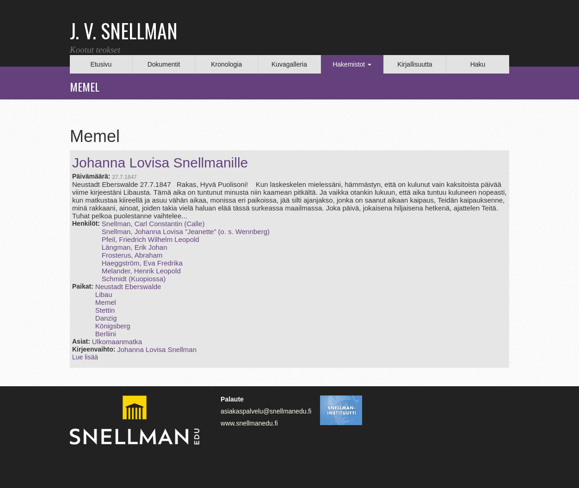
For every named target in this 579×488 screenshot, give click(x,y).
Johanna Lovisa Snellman (157, 349)
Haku (478, 64)
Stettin (105, 310)
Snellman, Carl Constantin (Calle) (153, 224)
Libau (103, 294)
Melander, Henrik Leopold (141, 271)
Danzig (106, 318)
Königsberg (112, 326)
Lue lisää (85, 357)
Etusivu (100, 64)
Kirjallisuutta (414, 64)
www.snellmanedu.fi (249, 423)
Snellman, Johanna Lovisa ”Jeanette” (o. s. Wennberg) (186, 231)
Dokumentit (164, 64)
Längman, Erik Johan (134, 247)
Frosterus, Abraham (132, 255)
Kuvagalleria (289, 64)
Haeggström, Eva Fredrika (142, 263)
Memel (105, 302)
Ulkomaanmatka (117, 342)
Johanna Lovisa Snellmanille (160, 162)
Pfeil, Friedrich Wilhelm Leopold (150, 239)
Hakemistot (352, 64)
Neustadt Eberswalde (128, 286)
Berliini (105, 334)
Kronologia (226, 64)
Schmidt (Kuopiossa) (134, 279)
